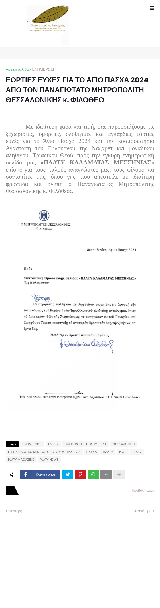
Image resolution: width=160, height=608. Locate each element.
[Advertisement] (48, 556)
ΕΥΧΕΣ (53, 444)
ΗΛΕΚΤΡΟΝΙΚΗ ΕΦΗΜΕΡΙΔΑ (85, 444)
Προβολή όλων (143, 490)
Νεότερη (15, 511)
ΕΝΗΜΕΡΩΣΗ (44, 69)
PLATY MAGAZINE (21, 459)
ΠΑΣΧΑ (91, 452)
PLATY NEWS (49, 459)
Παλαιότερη (142, 511)
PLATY (137, 452)
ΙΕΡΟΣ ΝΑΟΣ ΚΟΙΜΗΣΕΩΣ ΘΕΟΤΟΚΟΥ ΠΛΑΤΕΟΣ (44, 452)
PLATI (123, 452)
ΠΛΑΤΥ (108, 452)
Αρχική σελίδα (17, 69)
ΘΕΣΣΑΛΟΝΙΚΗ (124, 444)
